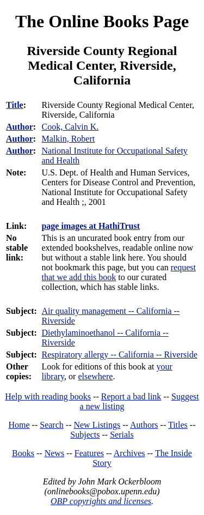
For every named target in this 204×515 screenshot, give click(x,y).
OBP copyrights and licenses (101, 501)
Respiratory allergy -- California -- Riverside (119, 354)
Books (23, 453)
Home (19, 424)
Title (14, 105)
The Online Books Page (102, 21)
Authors (144, 424)
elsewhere (95, 376)
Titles (178, 424)
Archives (129, 453)
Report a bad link (131, 396)
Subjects (85, 434)
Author (19, 126)
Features (89, 453)
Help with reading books (48, 396)
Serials (122, 434)
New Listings (96, 424)
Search (52, 424)
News (54, 453)
